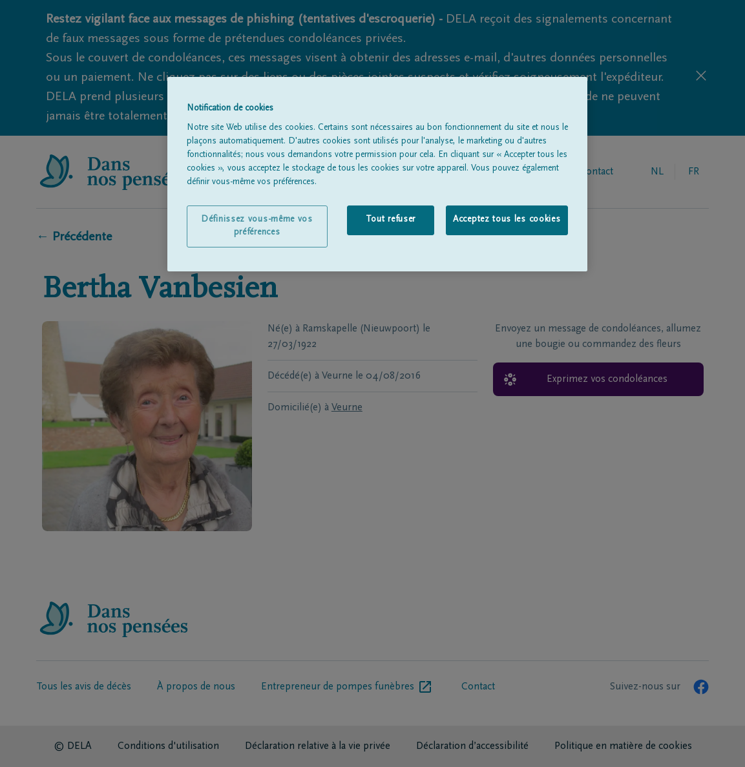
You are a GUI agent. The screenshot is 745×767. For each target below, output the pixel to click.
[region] (377, 174)
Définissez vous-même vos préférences (257, 226)
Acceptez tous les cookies (507, 219)
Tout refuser (390, 219)
